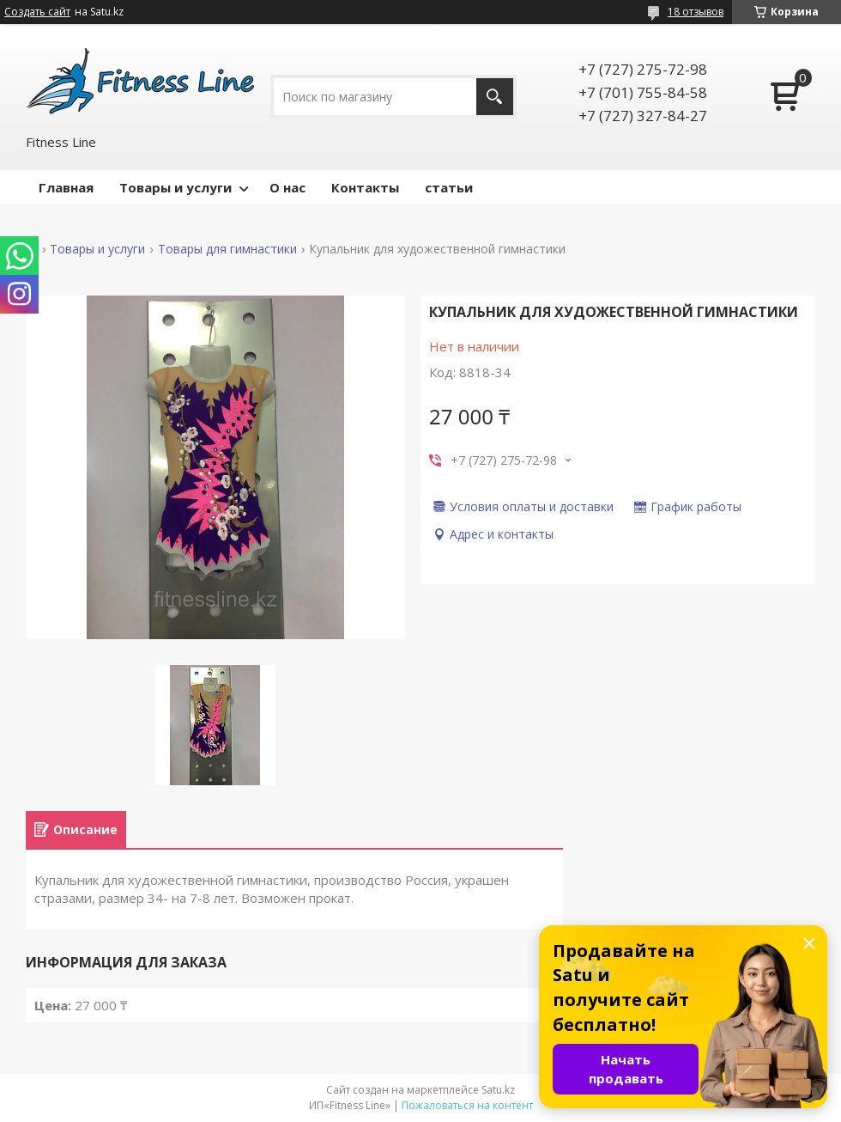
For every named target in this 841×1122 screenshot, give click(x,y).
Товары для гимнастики (227, 249)
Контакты (365, 187)
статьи (449, 187)
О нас (287, 187)
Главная (66, 187)
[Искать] (494, 96)
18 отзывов (695, 11)
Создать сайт (37, 12)
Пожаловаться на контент (467, 1105)
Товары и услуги (175, 187)
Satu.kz (498, 1089)
